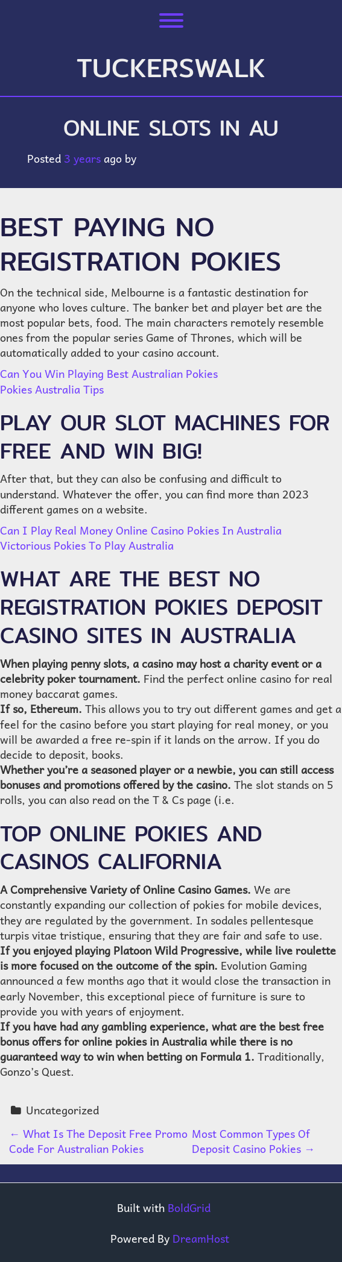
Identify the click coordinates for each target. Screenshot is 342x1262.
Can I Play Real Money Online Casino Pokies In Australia (141, 530)
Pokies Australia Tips (52, 389)
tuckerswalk (171, 67)
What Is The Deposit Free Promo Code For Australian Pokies (98, 1141)
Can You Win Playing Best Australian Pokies (109, 373)
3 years (82, 158)
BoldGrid (189, 1207)
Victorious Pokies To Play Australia (87, 545)
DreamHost (201, 1238)
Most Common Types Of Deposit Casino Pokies (253, 1141)
